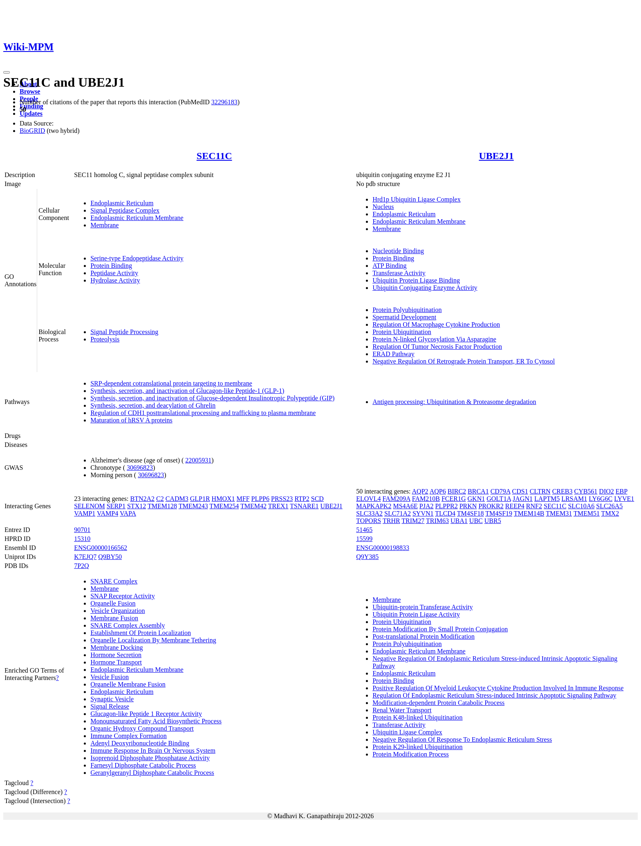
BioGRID (32, 130)
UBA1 (459, 520)
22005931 (198, 460)
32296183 (224, 102)
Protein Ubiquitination (401, 331)
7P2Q (81, 565)
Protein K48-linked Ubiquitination (417, 717)
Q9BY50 (110, 556)
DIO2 (606, 491)
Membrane (104, 225)
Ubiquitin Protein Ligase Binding (416, 280)
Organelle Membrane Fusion (128, 684)
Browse (30, 91)
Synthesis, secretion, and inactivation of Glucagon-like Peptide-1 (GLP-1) (187, 390)
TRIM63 (437, 520)
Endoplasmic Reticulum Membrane (137, 217)
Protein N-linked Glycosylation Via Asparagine (434, 339)
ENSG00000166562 (100, 547)
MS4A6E (405, 506)
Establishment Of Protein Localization (140, 632)
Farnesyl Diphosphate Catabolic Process (143, 765)
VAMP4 (107, 513)
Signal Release (109, 706)
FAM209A (396, 498)
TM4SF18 (470, 513)
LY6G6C (600, 498)
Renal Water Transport (401, 710)
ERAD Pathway (393, 353)
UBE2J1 (496, 155)
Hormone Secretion (115, 654)
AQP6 (438, 491)
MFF (243, 498)
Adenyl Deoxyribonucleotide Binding (139, 743)
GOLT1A (498, 498)
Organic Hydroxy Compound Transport (142, 728)
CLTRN (540, 491)
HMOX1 (223, 498)
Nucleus (383, 206)
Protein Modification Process (410, 754)
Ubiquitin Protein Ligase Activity (416, 614)
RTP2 (301, 498)
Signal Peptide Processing (124, 331)
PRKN (468, 506)
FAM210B (426, 498)
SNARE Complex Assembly (127, 625)
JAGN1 (523, 498)
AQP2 (420, 491)
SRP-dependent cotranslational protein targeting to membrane (171, 383)
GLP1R (200, 498)
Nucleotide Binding (398, 250)
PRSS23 (282, 498)
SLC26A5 (609, 506)
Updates (31, 113)
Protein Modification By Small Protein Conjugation (440, 629)
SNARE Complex (113, 581)
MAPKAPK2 (373, 506)
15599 (364, 538)
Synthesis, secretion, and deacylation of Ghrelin (152, 405)
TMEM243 (193, 506)
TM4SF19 (498, 513)
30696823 (140, 467)
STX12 (136, 506)
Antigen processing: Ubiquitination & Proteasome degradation (454, 401)
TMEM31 (559, 513)
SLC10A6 (581, 506)
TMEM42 (253, 506)
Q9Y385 (367, 556)
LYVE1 (624, 498)
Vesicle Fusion (109, 676)
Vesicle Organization (117, 610)
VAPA (128, 513)
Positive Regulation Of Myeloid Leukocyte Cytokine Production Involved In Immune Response (497, 687)
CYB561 (585, 491)
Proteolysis (104, 339)
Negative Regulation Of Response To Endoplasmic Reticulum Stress (462, 739)
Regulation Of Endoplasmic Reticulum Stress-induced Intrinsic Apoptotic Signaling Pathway (494, 695)
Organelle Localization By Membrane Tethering (153, 640)
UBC (476, 520)
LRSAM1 (574, 498)
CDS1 (520, 491)
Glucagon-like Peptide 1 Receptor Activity (146, 713)
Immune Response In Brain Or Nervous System (152, 750)
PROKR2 (490, 506)
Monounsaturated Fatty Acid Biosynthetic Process (156, 721)
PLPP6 (260, 498)
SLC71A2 (397, 513)
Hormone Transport (116, 662)
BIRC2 (457, 491)
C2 (160, 498)
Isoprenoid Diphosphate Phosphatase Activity (150, 757)
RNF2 (534, 506)
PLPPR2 (446, 506)
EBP (622, 491)
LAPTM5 (547, 498)
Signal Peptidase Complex (124, 210)
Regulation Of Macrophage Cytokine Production (436, 324)
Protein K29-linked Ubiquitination (417, 746)
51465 (364, 529)
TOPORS (368, 520)
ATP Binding (389, 265)
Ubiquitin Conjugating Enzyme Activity (424, 287)
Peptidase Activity (114, 272)
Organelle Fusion (112, 603)
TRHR (391, 520)
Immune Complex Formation (128, 735)
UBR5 (492, 520)
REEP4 (514, 506)
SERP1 (116, 506)
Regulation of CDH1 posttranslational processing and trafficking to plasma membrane (203, 412)
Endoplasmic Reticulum (121, 203)
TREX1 (278, 506)
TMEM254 (224, 506)
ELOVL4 (368, 498)
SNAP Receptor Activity (122, 595)
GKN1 (476, 498)
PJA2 (426, 506)
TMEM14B (529, 513)
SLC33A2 (369, 513)
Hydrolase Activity (115, 280)
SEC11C (214, 155)
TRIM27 (412, 520)
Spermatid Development (404, 317)
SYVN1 (423, 513)
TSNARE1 (304, 506)
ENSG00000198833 (382, 547)
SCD (317, 498)
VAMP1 (84, 513)
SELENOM (89, 506)
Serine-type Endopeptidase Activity (137, 258)
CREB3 (562, 491)
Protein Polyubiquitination (407, 309)
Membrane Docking (116, 647)
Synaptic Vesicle (112, 699)
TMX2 (610, 513)
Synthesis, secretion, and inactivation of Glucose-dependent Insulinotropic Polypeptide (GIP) (212, 398)
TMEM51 (587, 513)
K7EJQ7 (85, 556)
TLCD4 (445, 513)
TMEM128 (162, 506)
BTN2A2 (142, 498)
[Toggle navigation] (6, 72)
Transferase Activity (399, 272)
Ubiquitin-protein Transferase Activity (422, 607)
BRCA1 (478, 491)
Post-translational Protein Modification (423, 636)
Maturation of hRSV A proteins (131, 420)
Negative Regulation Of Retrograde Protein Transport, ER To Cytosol (463, 361)
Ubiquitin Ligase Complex (407, 732)
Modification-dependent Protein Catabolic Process (438, 702)
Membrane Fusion (114, 618)
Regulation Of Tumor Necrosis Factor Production (437, 346)
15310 (82, 538)
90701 (82, 529)
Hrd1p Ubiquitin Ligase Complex (416, 199)
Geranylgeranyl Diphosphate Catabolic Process (152, 772)
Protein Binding (111, 265)
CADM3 (177, 498)
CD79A (501, 491)
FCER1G (454, 498)
